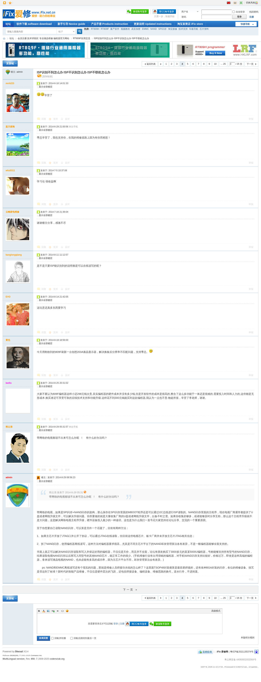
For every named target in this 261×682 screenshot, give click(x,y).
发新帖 (10, 63)
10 (215, 64)
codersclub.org (57, 659)
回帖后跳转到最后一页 (83, 638)
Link (53, 611)
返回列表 (151, 64)
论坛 (8, 23)
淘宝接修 (172, 29)
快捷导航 (245, 24)
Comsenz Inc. (36, 655)
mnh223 (10, 83)
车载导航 (193, 29)
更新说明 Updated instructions (152, 23)
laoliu (8, 383)
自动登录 (238, 12)
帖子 (61, 31)
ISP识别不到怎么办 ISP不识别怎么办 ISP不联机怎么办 (121, 38)
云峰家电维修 (12, 212)
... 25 (223, 64)
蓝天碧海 (10, 126)
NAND (153, 29)
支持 (55, 119)
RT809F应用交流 (81, 38)
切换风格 (252, 2)
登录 (115, 623)
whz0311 (10, 170)
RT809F (105, 29)
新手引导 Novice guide (71, 23)
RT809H (95, 29)
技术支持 (183, 29)
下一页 (250, 64)
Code (62, 611)
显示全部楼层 (45, 86)
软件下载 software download (34, 23)
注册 (251, 17)
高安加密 (135, 29)
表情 (67, 611)
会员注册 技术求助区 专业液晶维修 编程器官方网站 (43, 38)
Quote (58, 611)
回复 (44, 119)
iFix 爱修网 (4, 38)
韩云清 (9, 426)
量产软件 (114, 29)
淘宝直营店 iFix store (190, 23)
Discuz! (19, 651)
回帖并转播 (58, 638)
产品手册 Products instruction (109, 23)
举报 (251, 119)
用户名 (184, 11)
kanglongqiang (14, 254)
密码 (184, 17)
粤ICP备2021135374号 (241, 651)
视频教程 (125, 29)
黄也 (8, 340)
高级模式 (215, 611)
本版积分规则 (247, 637)
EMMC (145, 29)
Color (44, 611)
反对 (67, 119)
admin (20, 72)
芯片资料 (204, 29)
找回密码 (253, 12)
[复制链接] (47, 76)
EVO (8, 296)
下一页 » (130, 589)
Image (48, 611)
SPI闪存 (162, 29)
